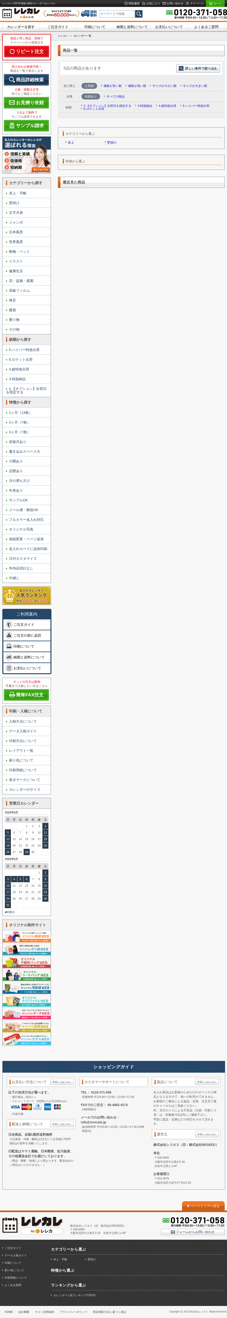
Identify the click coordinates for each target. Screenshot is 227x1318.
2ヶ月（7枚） (19, 422)
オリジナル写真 (21, 529)
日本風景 (16, 232)
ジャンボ (16, 222)
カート (217, 3)
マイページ (196, 3)
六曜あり (16, 461)
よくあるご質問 (206, 27)
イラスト (16, 261)
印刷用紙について (23, 770)
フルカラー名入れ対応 (26, 520)
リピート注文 (30, 51)
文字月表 (16, 213)
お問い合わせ (174, 3)
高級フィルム (19, 290)
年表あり (16, 490)
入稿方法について (23, 721)
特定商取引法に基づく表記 (109, 1312)
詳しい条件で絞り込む (198, 68)
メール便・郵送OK (23, 510)
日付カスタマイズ (23, 558)
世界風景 (16, 242)
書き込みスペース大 (24, 451)
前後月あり (17, 442)
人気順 (89, 86)
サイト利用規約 (44, 1312)
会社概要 (23, 1312)
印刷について (95, 27)
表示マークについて (24, 780)
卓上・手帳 (17, 193)
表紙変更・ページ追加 (26, 539)
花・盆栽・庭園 (21, 281)
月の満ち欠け (19, 481)
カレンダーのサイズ (24, 789)
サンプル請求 (30, 125)
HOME (9, 1312)
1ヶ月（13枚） (20, 412)
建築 (12, 310)
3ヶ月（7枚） (19, 432)
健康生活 (16, 271)
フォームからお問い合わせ (195, 1232)
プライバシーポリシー (74, 1312)
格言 (12, 300)
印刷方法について (23, 741)
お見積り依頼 (30, 102)
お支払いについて (169, 27)
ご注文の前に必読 (27, 635)
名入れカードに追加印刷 (28, 549)
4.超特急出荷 (19, 369)
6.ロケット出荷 (21, 359)
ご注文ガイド (57, 27)
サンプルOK (18, 500)
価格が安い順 (113, 86)
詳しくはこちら (62, 1082)
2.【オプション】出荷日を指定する (26, 390)
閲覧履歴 (134, 3)
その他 (14, 329)
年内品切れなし (21, 568)
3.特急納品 (17, 379)
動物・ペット (19, 251)
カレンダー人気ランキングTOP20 (74, 1295)
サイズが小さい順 (164, 86)
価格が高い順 (137, 86)
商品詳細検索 (30, 79)
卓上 (71, 142)
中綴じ (14, 578)
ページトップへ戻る (205, 1206)
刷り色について (21, 760)
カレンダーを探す (21, 27)
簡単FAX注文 (30, 694)
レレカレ (63, 35)
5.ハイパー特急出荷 (24, 350)
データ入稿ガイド (23, 731)
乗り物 (14, 320)
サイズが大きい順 (195, 86)
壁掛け (14, 203)
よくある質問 (13, 1285)
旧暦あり (16, 471)
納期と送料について (132, 27)
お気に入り (153, 3)
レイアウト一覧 (21, 750)
